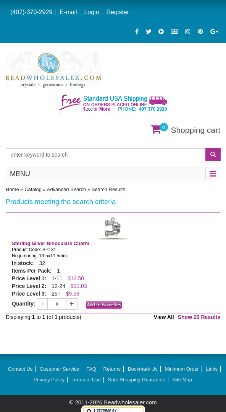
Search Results (108, 189)
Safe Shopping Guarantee (136, 380)
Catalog (33, 189)
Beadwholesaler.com (130, 402)
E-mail (68, 12)
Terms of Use (86, 380)
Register (117, 12)
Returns (112, 369)
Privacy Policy (49, 380)
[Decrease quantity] (42, 304)
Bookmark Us (143, 369)
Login (91, 12)
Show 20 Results (199, 317)
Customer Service (59, 369)
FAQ (91, 369)
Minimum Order (182, 369)
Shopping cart (195, 130)
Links (212, 369)
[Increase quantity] (71, 304)
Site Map (182, 380)
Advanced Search (66, 189)
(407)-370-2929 (31, 12)
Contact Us (20, 369)
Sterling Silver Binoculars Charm (51, 243)
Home (12, 189)
